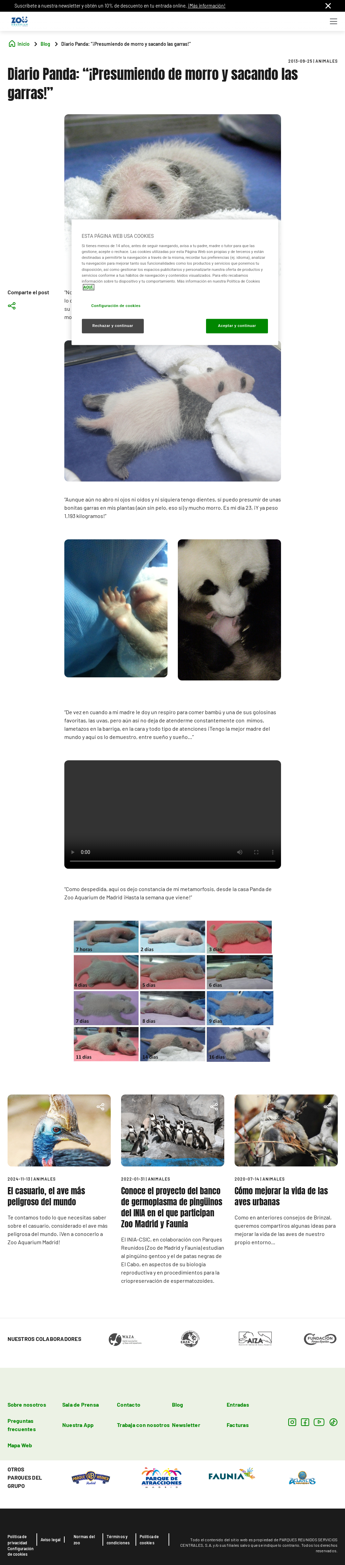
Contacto (128, 1404)
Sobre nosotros (27, 1404)
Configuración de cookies (21, 1551)
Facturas (238, 1424)
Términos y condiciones (118, 1539)
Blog (177, 1404)
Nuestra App (78, 1424)
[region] (175, 282)
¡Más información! (207, 6)
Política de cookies (149, 1539)
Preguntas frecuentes (22, 1424)
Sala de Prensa (80, 1404)
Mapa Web (20, 1445)
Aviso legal (51, 1539)
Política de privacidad (18, 1539)
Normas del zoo (84, 1539)
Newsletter (186, 1424)
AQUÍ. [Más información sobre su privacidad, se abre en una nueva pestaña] (89, 287)
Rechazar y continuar (112, 325)
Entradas (238, 1404)
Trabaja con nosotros (143, 1424)
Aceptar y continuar (237, 325)
